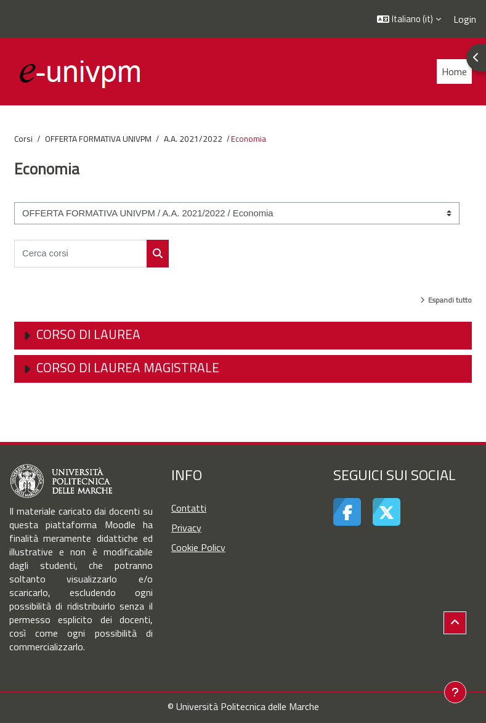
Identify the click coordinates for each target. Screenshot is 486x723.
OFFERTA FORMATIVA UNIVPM (98, 139)
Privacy (186, 527)
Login (464, 19)
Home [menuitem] (454, 71)
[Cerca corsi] (80, 254)
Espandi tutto (450, 300)
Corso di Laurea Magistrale (127, 367)
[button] (409, 19)
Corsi (23, 139)
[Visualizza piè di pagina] (455, 692)
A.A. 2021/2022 (193, 139)
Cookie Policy (198, 547)
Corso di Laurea (88, 334)
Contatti (188, 507)
